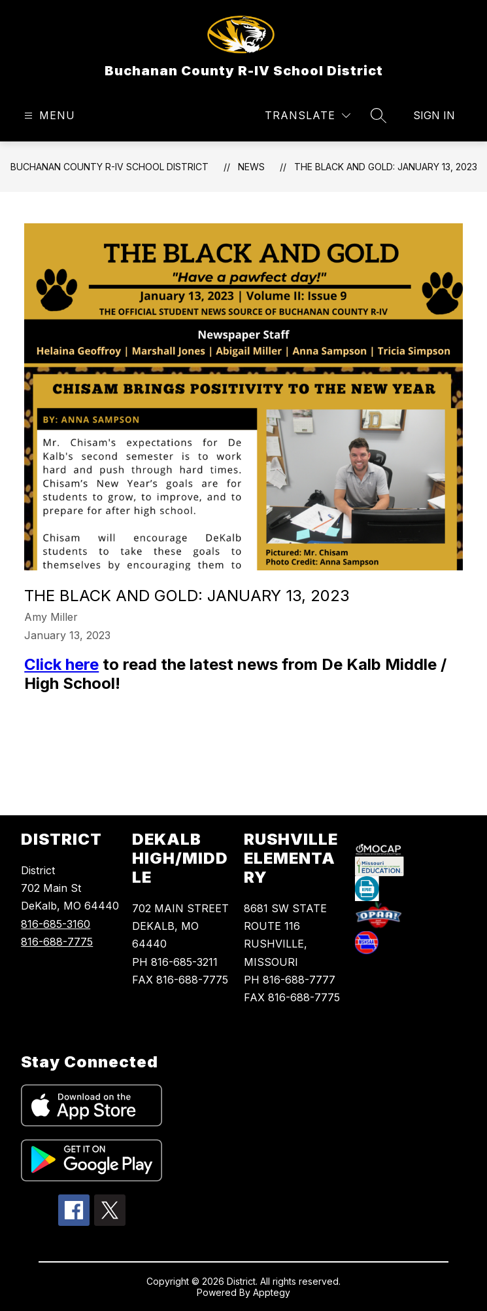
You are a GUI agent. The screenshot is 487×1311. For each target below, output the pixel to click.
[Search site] (378, 115)
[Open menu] (48, 115)
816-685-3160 (55, 924)
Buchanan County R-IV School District (109, 166)
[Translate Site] (307, 115)
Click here (61, 664)
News (251, 166)
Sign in (434, 115)
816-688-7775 (57, 941)
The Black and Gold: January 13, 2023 (385, 166)
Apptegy (271, 1292)
